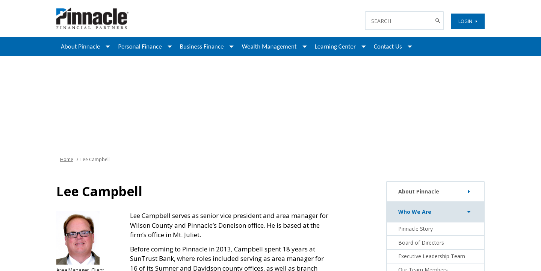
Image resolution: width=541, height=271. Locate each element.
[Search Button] (438, 20)
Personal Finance (140, 46)
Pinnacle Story (415, 228)
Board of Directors (421, 242)
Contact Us (388, 46)
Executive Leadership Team (431, 256)
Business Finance (202, 46)
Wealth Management (269, 46)
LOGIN (467, 21)
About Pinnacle (80, 46)
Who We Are (436, 212)
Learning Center (335, 46)
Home (66, 159)
